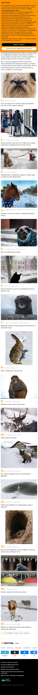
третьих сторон (29, 12)
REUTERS (9, 209)
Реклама (9, 662)
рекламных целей (31, 22)
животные (26, 633)
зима (21, 633)
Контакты (15, 662)
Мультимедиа (9, 633)
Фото (3, 633)
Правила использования (7, 667)
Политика (10, 648)
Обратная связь (5, 675)
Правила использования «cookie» (10, 669)
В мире (3, 648)
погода (16, 633)
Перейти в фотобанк (24, 322)
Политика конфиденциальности (9, 664)
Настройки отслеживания (17, 675)
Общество (18, 648)
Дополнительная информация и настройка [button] (19, 48)
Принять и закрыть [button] (19, 44)
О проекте (4, 662)
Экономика (27, 648)
